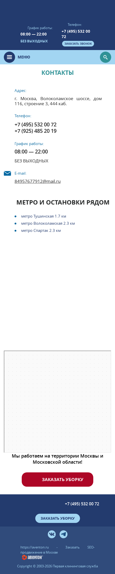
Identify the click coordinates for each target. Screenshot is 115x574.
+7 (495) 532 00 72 (76, 34)
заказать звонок (78, 43)
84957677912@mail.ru (38, 181)
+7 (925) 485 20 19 (35, 131)
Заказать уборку (62, 479)
